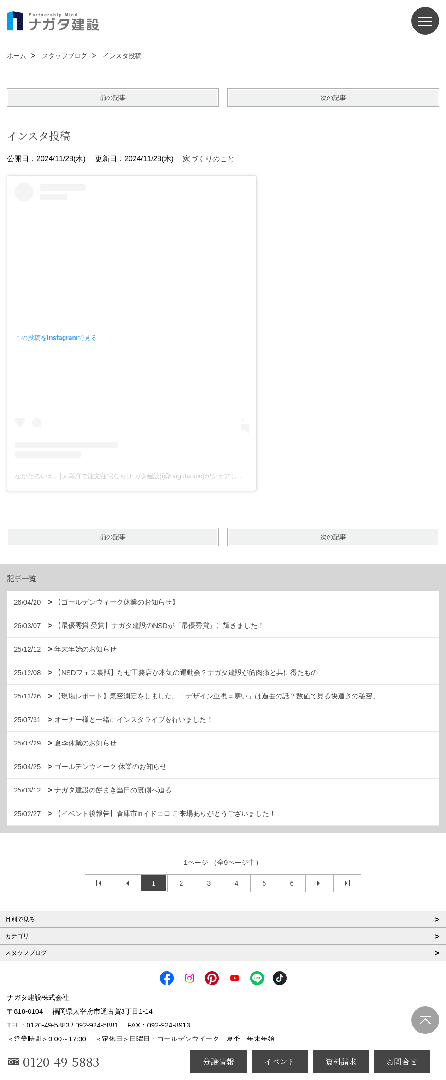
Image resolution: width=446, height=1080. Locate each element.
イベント (279, 1061)
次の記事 (333, 97)
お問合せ (401, 1061)
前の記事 (113, 97)
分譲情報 (218, 1061)
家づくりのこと (209, 159)
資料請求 (341, 1061)
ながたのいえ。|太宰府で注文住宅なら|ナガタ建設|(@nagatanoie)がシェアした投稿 (135, 476)
